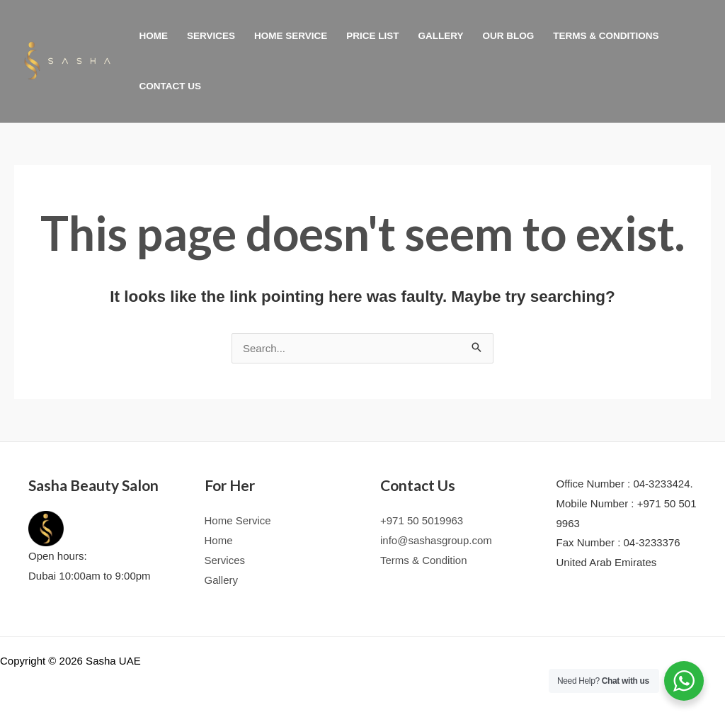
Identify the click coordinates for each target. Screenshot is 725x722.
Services (211, 35)
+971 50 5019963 (421, 520)
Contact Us (170, 86)
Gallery (441, 35)
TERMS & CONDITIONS (605, 35)
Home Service (290, 35)
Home (154, 35)
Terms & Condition (423, 560)
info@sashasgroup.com (436, 540)
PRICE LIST (372, 35)
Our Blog (509, 35)
